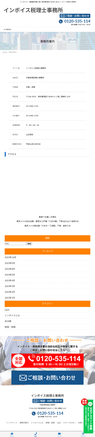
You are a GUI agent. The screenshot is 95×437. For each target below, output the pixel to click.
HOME (4, 52)
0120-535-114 (77, 21)
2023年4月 (10, 280)
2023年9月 (10, 263)
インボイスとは (12, 315)
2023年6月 (10, 274)
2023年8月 (10, 269)
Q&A (7, 309)
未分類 (8, 321)
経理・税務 (10, 327)
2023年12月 (10, 257)
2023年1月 (10, 297)
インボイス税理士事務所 (67, 2)
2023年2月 (10, 292)
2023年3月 (10, 286)
